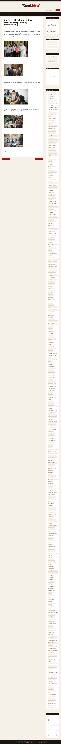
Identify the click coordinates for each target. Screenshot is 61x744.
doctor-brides (50, 244)
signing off (50, 619)
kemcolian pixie (51, 403)
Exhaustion (55, 270)
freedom (49, 292)
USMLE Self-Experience (52, 683)
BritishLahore (50, 205)
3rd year (49, 118)
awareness (50, 168)
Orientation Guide (51, 507)
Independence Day (51, 366)
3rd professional (51, 116)
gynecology (50, 329)
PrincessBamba (50, 577)
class (54, 221)
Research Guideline (51, 595)
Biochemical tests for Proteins (52, 186)
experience (53, 271)
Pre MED (49, 570)
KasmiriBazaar (50, 386)
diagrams (49, 240)
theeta (49, 661)
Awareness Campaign (51, 170)
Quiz (55, 586)
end (49, 264)
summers (49, 652)
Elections (50, 260)
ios (53, 373)
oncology (54, 499)
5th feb (53, 120)
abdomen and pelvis (51, 128)
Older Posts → (39, 158)
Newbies (55, 492)
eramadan (54, 264)
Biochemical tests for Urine (52, 188)
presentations (50, 575)
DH (54, 238)
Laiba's (55, 427)
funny (52, 293)
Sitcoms (55, 619)
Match (55, 451)
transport (55, 666)
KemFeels (55, 406)
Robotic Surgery (51, 606)
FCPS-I (56, 279)
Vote (49, 692)
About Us (17, 14)
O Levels (49, 496)
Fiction (49, 281)
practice (49, 564)
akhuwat (49, 138)
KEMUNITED (50, 417)
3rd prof (53, 114)
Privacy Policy (33, 742)
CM (54, 225)
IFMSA (49, 360)
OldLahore (50, 499)
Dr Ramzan (50, 249)
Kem (30, 5)
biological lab (50, 192)
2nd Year (13, 12)
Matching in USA (51, 453)
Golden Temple (50, 304)
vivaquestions (50, 690)
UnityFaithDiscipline (52, 674)
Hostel (54, 348)
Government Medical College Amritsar (51, 309)
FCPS (52, 279)
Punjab (49, 584)
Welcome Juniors (51, 698)
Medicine (49, 474)
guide (54, 319)
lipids (55, 438)
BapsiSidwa (50, 171)
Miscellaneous (54, 479)
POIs (52, 555)
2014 (48, 731)
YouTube (49, 707)
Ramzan (54, 590)
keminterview (50, 410)
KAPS (49, 384)
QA (52, 584)
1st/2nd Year (50, 100)
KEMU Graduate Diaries (52, 415)
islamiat (53, 375)
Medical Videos (50, 472)
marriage (55, 449)
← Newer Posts (6, 158)
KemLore (41, 12)
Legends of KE (50, 431)
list (49, 440)
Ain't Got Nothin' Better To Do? (52, 136)
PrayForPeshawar (51, 568)
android (49, 149)
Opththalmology (50, 503)
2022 (48, 720)
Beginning (50, 177)
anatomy (54, 147)
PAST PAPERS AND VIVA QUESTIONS (52, 526)
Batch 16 (54, 171)
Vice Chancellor (51, 687)
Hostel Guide (50, 349)
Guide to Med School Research (51, 321)
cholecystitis (50, 219)
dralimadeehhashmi (51, 257)
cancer (52, 208)
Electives (2, 14)
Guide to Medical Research (51, 324)
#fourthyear (50, 92)
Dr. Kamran (50, 255)
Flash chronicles (51, 288)
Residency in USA (51, 599)
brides (55, 203)
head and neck (50, 335)
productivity (50, 579)
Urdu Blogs (53, 676)
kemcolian (50, 399)
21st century (50, 107)
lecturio (54, 429)
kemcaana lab (50, 397)
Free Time (54, 290)
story (53, 638)
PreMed (37, 12)
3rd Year (18, 12)
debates (49, 237)
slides (53, 621)
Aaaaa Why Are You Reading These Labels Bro (52, 126)
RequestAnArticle (51, 592)
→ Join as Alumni (51, 44)
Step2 (52, 634)
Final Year (28, 12)
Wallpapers (50, 696)
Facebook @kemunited (51, 56)
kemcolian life (50, 401)
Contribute (12, 14)
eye (56, 275)
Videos (49, 688)
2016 (52, 105)
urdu (49, 676)
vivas (55, 690)
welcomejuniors (50, 701)
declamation (54, 237)
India (49, 368)
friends (53, 292)
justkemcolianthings (51, 381)
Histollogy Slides (51, 342)
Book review (50, 201)
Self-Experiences (51, 614)
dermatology (50, 238)
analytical (54, 145)
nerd (54, 485)
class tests (50, 223)
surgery (53, 652)
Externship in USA (51, 275)
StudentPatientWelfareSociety (52, 643)
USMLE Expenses (54, 679)
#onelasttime (50, 94)
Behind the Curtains (51, 179)
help (55, 338)
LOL (55, 440)
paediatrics (50, 514)
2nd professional (54, 109)
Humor (55, 355)
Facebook (53, 0)
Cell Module (50, 214)
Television (54, 655)
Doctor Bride (50, 242)
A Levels (54, 122)
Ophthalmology (50, 501)
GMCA (52, 301)
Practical (50, 562)
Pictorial (51, 12)
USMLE (5, 12)
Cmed (49, 227)
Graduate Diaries (51, 311)
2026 (48, 716)
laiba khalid (50, 427)
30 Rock (49, 114)
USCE (55, 677)
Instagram (58, 0)
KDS (55, 386)
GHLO (49, 301)
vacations (50, 685)
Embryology (54, 262)
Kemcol (55, 397)
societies (50, 623)
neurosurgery (50, 488)
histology (50, 344)
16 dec (49, 96)
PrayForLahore (50, 566)
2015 (49, 105)
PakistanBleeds (50, 518)
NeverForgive (50, 492)
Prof (55, 579)
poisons (49, 557)
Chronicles (50, 221)
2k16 (49, 109)
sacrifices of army (51, 610)
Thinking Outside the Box (52, 663)
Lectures (46, 12)
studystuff (50, 648)
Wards (54, 696)
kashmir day (53, 384)
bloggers (49, 197)
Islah (49, 375)
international (50, 370)
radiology (50, 590)
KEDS (6, 26)
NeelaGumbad (50, 485)
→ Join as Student (51, 42)
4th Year (23, 12)
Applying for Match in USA (52, 155)
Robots (49, 608)
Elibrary (49, 262)
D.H (55, 235)
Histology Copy (50, 346)
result (56, 603)
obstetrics (54, 496)
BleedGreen (55, 194)
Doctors (56, 244)
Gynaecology (50, 327)
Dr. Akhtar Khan (51, 251)
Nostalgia (53, 494)
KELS (55, 390)
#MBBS (55, 92)
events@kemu (50, 268)
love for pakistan (51, 444)
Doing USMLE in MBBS (51, 248)
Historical (50, 348)
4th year (54, 118)
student (49, 640)
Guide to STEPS (50, 326)
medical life (50, 466)
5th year (49, 122)
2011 (48, 735)
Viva (52, 688)
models (49, 481)
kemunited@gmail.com (25, 0)
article (49, 160)
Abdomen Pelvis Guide (52, 130)
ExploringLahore (51, 273)
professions (50, 581)
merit (54, 477)
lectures (49, 429)
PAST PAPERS (50, 523)
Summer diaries (54, 650)
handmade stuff (50, 331)
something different (51, 628)
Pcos (54, 529)
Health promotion (51, 337)
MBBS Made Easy (50, 456)
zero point (54, 707)
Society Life (50, 625)
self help (55, 612)
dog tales (50, 246)
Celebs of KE (50, 212)
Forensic (49, 290)
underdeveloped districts (52, 672)
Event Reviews (50, 266)
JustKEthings (50, 382)
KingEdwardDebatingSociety (52, 422)
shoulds (53, 617)
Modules (53, 481)
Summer (49, 650)
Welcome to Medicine (51, 699)
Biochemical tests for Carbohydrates (52, 183)
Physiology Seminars (51, 546)
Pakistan (55, 514)
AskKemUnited (50, 164)
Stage (49, 634)
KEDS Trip (53, 388)
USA (52, 677)
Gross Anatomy (50, 317)
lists (52, 440)
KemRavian (54, 412)
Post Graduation (51, 559)
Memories (49, 477)
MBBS (55, 455)
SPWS (53, 632)
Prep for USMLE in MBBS (52, 573)
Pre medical (54, 570)
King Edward (50, 419)
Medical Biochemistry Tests (52, 463)
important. (50, 364)
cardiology (50, 210)
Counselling (50, 233)
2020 (48, 723)
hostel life (50, 351)
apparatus (55, 152)
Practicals (55, 562)
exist (49, 271)
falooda (53, 277)
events (56, 266)
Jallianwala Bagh (51, 377)
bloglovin (54, 197)
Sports (49, 630)
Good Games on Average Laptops (52, 307)
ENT (51, 264)
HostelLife (50, 353)
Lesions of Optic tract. (52, 433)
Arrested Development (52, 159)
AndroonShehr (54, 149)
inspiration (54, 368)
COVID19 (55, 233)
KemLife (33, 12)
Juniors (49, 379)
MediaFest (50, 460)
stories (49, 638)
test (49, 657)
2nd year (49, 111)
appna (49, 157)
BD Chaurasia (50, 175)
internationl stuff (51, 371)
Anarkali (49, 147)
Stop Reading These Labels (51, 636)
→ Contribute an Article (52, 46)
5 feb (49, 120)
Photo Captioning (51, 540)
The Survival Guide (51, 659)
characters (55, 216)
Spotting (49, 632)
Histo (49, 340)
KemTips (7, 14)
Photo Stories (50, 542)
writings (49, 705)
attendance (50, 166)
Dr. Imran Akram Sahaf (52, 253)
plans (49, 553)
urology (49, 677)
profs (55, 581)
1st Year (9, 12)
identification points (52, 359)
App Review (50, 152)
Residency (50, 597)
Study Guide (50, 644)
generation (50, 299)
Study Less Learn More (52, 646)
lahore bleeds (54, 425)
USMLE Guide (50, 681)
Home (1, 12)
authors (54, 166)
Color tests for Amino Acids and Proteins (52, 229)
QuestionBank (50, 586)
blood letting (50, 199)
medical (54, 460)
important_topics (51, 362)
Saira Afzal (50, 612)
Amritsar (49, 145)
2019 (48, 724)
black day (50, 194)
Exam (54, 268)
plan (55, 551)
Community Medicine (51, 231)
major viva (50, 447)
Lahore (49, 425)
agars (49, 133)
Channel (55, 214)
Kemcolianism (50, 406)
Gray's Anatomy (50, 315)
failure (49, 277)
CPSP (49, 235)
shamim (49, 617)
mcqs (49, 458)
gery (54, 299)
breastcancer (50, 203)
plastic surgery (54, 553)
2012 (48, 734)
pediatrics (53, 531)
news (49, 494)
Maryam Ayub (50, 451)
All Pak (53, 138)
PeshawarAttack (50, 535)
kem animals (50, 392)
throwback (50, 665)
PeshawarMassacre (51, 537)
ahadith (53, 133)
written (54, 705)
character (50, 216)
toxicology (50, 666)
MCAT (55, 456)
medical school (50, 470)
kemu (54, 414)
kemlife (55, 410)
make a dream (50, 449)
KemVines (54, 417)
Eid (56, 259)
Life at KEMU (50, 438)
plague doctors (50, 551)
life (52, 436)
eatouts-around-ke (51, 259)
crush (52, 235)
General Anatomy (51, 297)
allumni (49, 141)
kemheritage (50, 408)
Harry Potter (50, 333)
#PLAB (55, 94)
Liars (49, 436)
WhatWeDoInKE (50, 703)
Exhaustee (50, 270)
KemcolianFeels (50, 404)
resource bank (50, 603)
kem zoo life (50, 393)
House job (55, 353)
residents (50, 601)
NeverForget (50, 490)
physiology (50, 544)
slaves (49, 621)
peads (49, 531)
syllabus (49, 655)
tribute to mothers (51, 668)
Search (57, 10)
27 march (55, 107)
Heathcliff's (50, 338)
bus (49, 208)
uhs (49, 670)
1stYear (55, 100)
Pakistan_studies (51, 516)
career (54, 210)
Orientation (50, 505)
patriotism (50, 529)
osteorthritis (53, 510)
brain (55, 201)
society (54, 623)
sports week (54, 630)
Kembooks (55, 395)
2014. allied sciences (52, 103)
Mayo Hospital (50, 455)
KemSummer (50, 414)
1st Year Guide (50, 98)
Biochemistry (50, 190)
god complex (50, 303)
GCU (54, 295)
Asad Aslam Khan (51, 162)
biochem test (50, 181)
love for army (50, 442)
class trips (50, 225)
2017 (48, 727)
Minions (49, 479)
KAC (54, 382)
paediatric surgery (51, 512)
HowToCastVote (50, 355)
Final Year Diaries (51, 282)
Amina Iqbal (54, 141)
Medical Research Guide (52, 468)
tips (54, 665)
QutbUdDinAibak (50, 588)
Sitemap (38, 742)
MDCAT (52, 458)
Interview (50, 373)
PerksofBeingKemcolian (52, 533)
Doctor (54, 240)
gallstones (50, 295)
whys (55, 703)
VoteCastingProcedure (52, 694)
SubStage (54, 648)
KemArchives (50, 395)
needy (53, 483)
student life (54, 640)
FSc (49, 293)
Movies (49, 483)
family (49, 279)
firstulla (50, 286)
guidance (49, 319)
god (54, 301)
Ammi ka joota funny (51, 143)
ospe (49, 510)
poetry (49, 555)
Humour (49, 357)
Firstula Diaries (51, 284)
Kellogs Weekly (50, 390)
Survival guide (50, 654)
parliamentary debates (52, 521)
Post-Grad (56, 12)
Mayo (56, 453)
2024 (48, 719)
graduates (50, 313)
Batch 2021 (50, 173)
